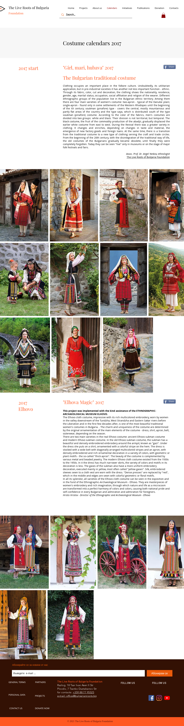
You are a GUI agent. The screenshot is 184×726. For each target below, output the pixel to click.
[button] (163, 15)
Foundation (16, 13)
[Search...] (95, 14)
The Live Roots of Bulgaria (29, 7)
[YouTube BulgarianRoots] (167, 698)
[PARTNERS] (44, 682)
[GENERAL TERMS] (18, 682)
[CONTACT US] (19, 708)
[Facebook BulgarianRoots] (151, 698)
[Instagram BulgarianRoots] (159, 698)
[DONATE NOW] (44, 708)
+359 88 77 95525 (83, 692)
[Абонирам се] (159, 673)
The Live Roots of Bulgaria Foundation (148, 157)
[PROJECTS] (44, 695)
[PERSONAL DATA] (19, 694)
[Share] (170, 67)
